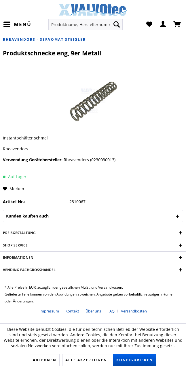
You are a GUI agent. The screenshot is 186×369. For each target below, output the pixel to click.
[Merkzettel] (149, 24)
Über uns (93, 311)
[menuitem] (17, 24)
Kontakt (72, 311)
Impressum (49, 311)
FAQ (111, 311)
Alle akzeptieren (86, 360)
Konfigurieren (134, 360)
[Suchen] (117, 24)
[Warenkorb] (177, 24)
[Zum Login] (163, 24)
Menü (17, 24)
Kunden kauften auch (27, 216)
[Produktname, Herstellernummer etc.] (85, 24)
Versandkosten (134, 311)
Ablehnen (44, 360)
